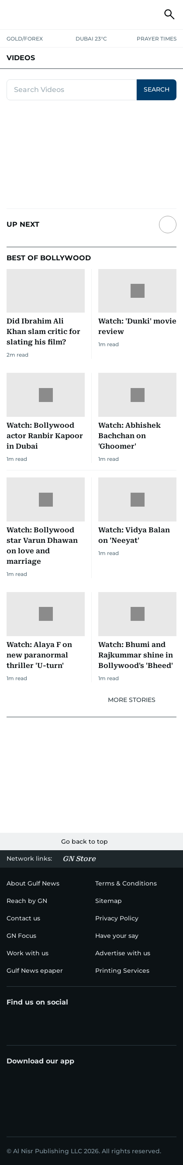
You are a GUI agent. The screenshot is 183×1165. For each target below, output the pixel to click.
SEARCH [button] (156, 89)
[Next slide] (167, 224)
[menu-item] (27, 901)
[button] (14, 14)
